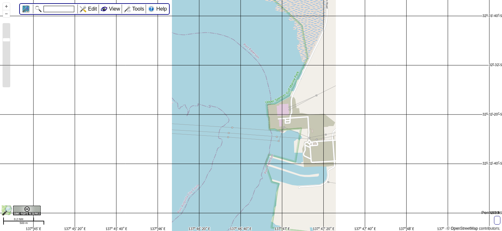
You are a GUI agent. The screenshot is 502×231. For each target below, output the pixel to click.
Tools (138, 9)
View (114, 9)
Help (161, 9)
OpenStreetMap (464, 228)
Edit (92, 9)
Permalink (491, 212)
